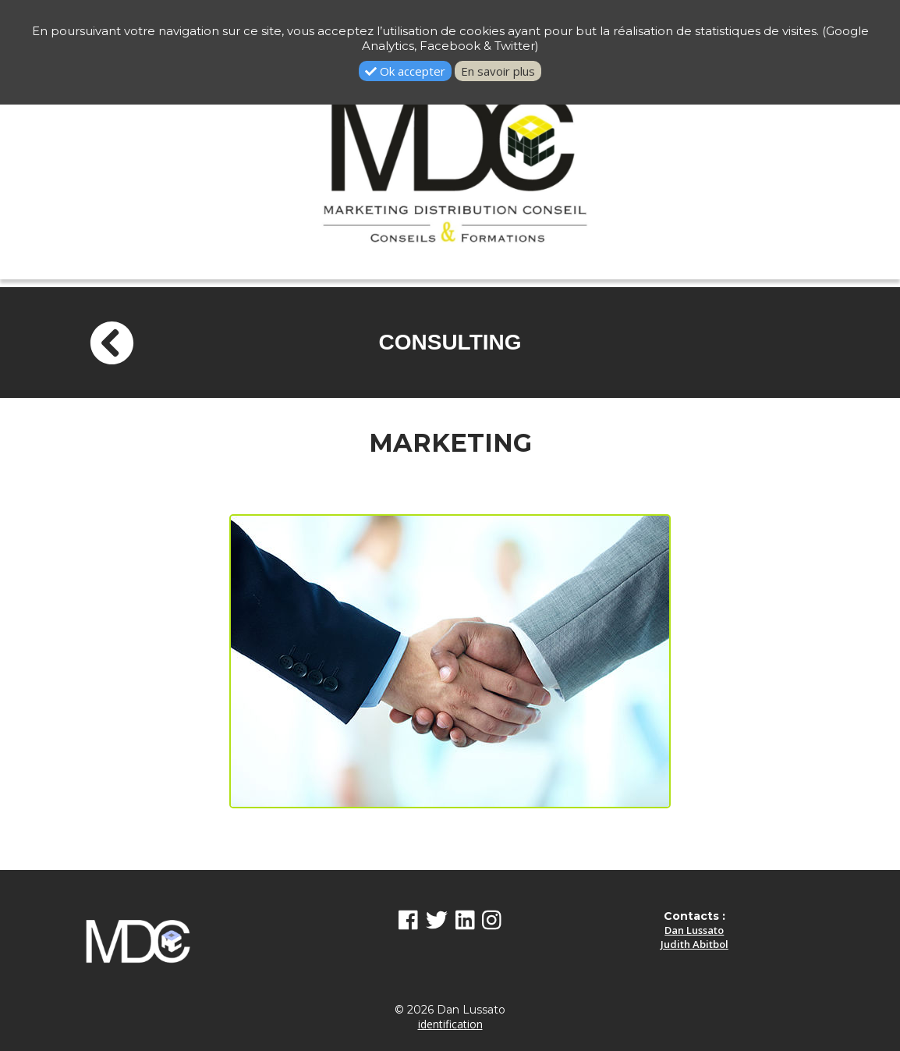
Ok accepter (405, 71)
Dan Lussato (694, 930)
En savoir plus (498, 71)
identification (450, 1024)
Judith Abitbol (694, 944)
